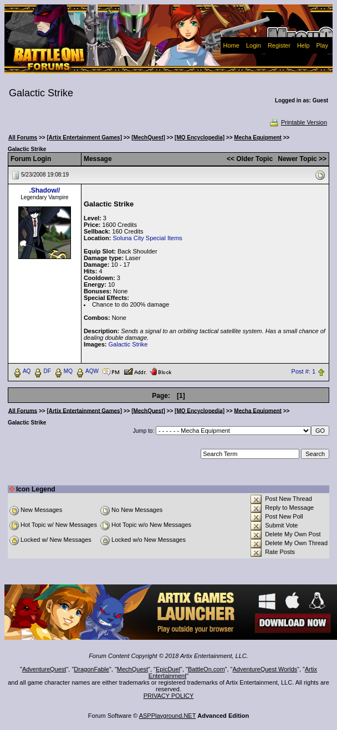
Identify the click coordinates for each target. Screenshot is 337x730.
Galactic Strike (128, 344)
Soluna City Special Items (147, 238)
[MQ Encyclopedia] (199, 137)
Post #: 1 (303, 371)
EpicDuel (168, 669)
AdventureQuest (44, 669)
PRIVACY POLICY (169, 695)
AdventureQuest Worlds (265, 669)
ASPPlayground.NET (167, 715)
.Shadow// (44, 190)
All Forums (22, 137)
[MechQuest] (148, 137)
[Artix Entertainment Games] (84, 137)
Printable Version (298, 122)
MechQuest (132, 669)
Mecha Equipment (258, 137)
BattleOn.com (206, 669)
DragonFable (91, 669)
